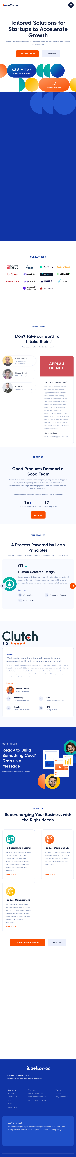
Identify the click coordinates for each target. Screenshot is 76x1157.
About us (38, 515)
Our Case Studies (27, 54)
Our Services (51, 54)
